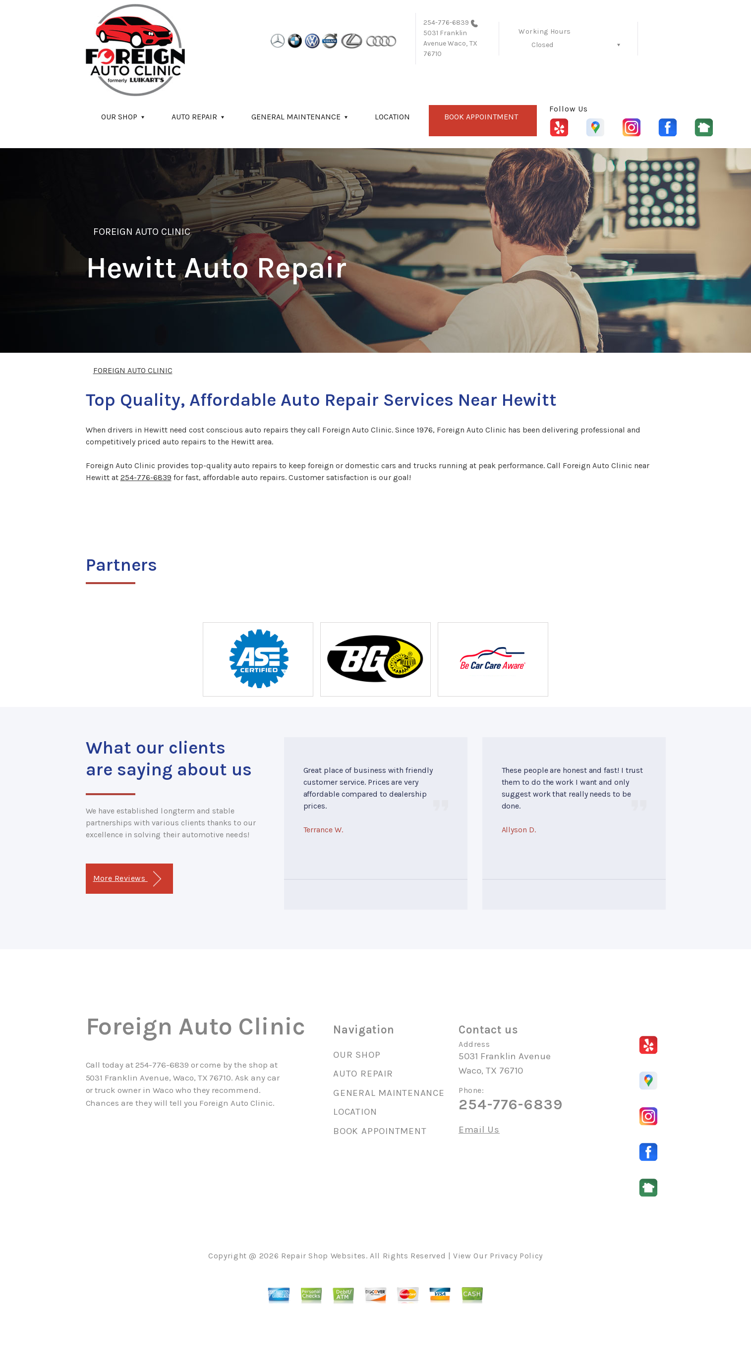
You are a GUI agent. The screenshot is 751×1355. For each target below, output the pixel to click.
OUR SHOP (119, 116)
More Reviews (127, 879)
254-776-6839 (446, 22)
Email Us (479, 1130)
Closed (542, 45)
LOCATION (392, 116)
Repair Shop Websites (323, 1255)
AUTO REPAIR (194, 116)
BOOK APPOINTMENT (481, 116)
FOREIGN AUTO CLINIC (142, 231)
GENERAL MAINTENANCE (296, 116)
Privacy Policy (516, 1255)
